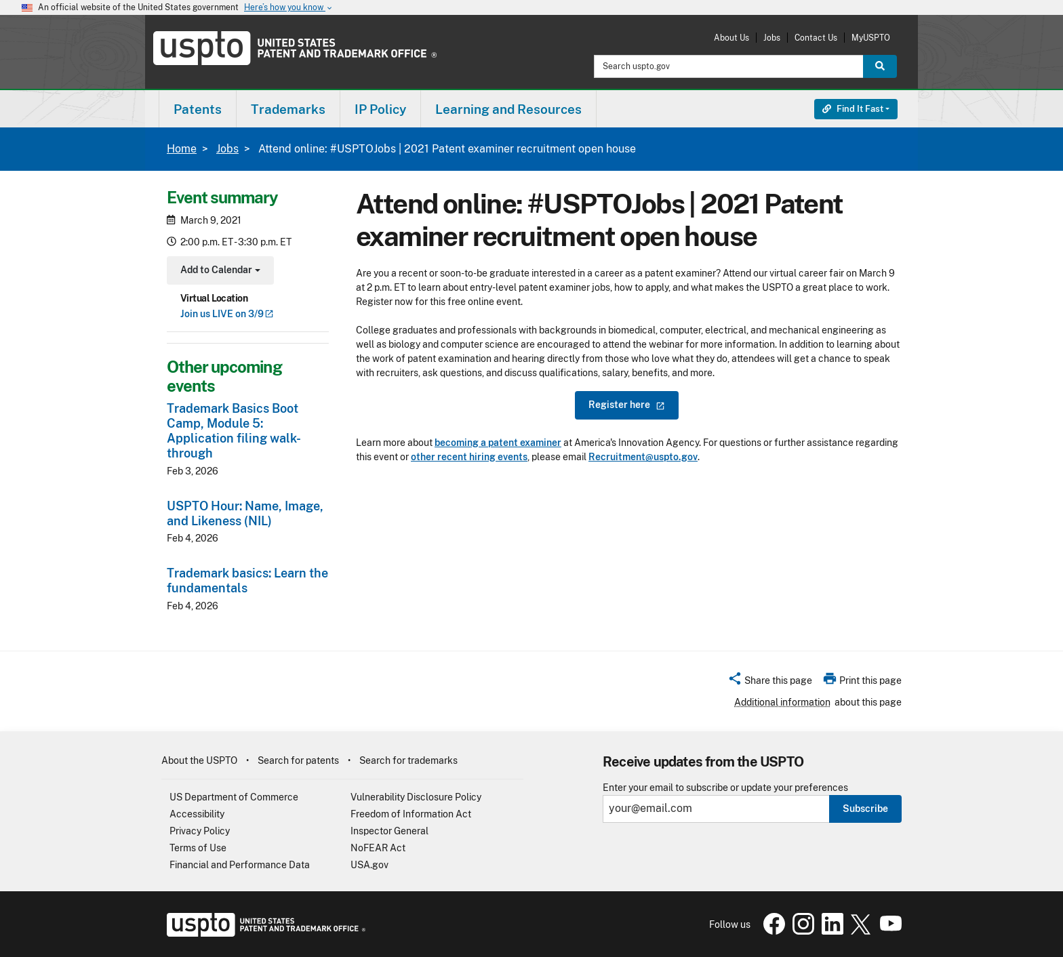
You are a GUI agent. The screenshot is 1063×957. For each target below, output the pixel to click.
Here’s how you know (289, 8)
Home (182, 148)
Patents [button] (198, 109)
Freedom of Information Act (410, 814)
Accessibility (196, 814)
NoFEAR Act (377, 847)
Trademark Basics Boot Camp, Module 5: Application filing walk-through (234, 430)
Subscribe (865, 808)
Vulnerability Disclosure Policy (415, 797)
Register (626, 404)
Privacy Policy (199, 831)
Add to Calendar (219, 271)
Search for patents (298, 760)
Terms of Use (197, 847)
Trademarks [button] (288, 109)
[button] (769, 682)
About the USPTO (199, 760)
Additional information (782, 702)
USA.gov (369, 864)
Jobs (771, 38)
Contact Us (816, 38)
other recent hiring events (469, 456)
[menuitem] (198, 108)
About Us (731, 38)
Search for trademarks (408, 760)
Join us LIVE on (227, 313)
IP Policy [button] (380, 109)
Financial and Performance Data (239, 864)
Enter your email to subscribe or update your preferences (725, 788)
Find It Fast (852, 109)
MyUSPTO (870, 38)
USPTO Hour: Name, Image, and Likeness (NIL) (245, 513)
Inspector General (389, 831)
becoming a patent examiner (498, 442)
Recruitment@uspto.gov (643, 456)
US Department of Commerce (233, 797)
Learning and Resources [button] (508, 109)
